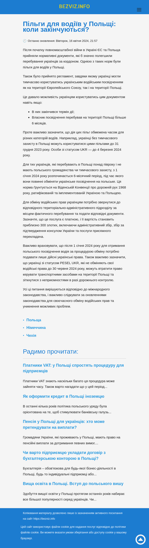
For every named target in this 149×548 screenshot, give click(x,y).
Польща (33, 320)
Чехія (31, 335)
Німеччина (36, 328)
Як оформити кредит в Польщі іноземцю (63, 396)
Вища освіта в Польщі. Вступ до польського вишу (74, 483)
